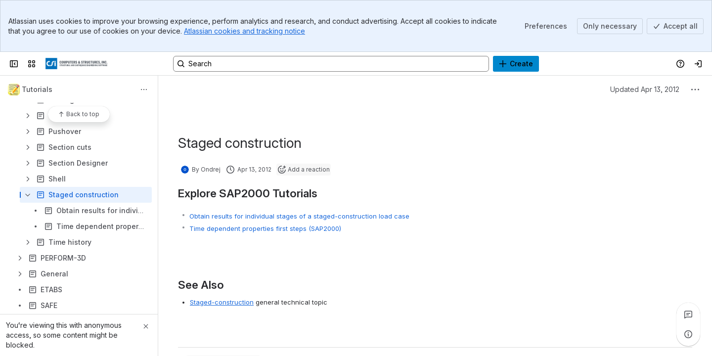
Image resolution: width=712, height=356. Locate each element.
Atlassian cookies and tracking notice (244, 31)
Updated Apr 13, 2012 (644, 89)
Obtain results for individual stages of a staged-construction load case (299, 216)
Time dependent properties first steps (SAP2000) (265, 228)
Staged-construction (222, 302)
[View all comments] (688, 314)
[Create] (516, 64)
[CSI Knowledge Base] (76, 64)
